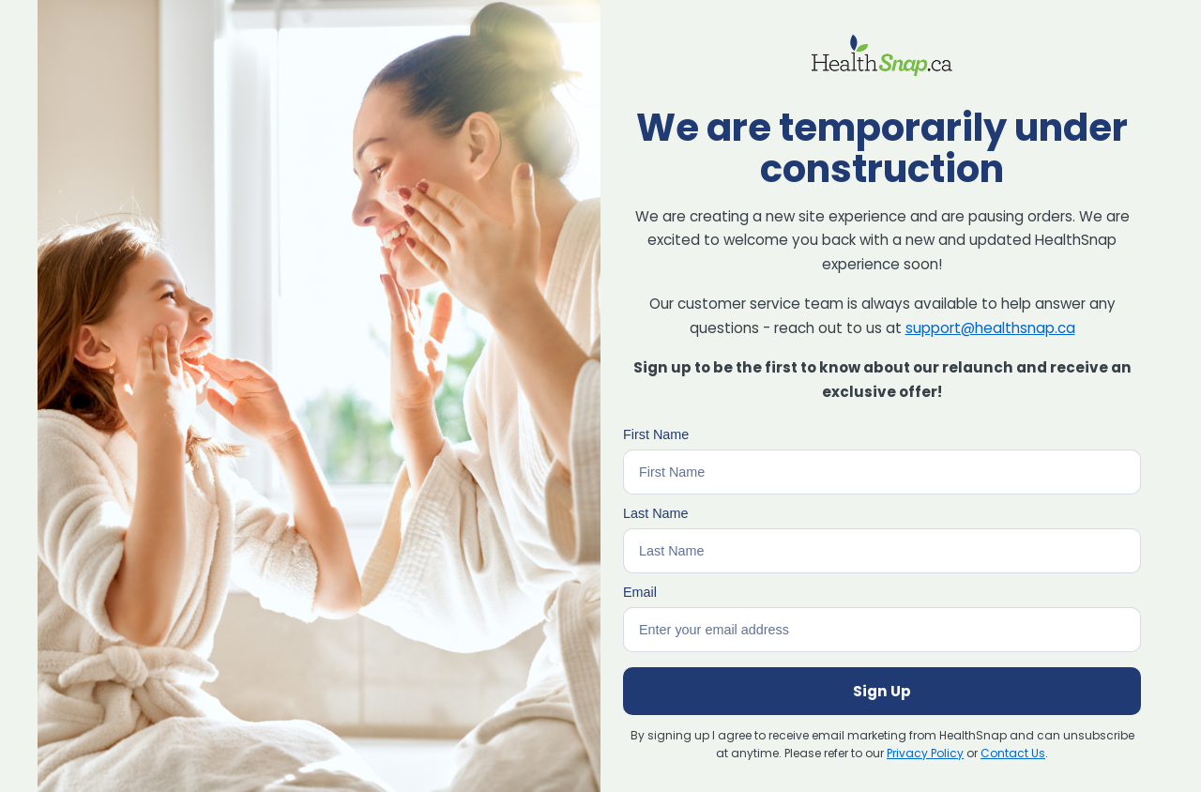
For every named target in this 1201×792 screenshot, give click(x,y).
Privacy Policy (925, 753)
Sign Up (882, 691)
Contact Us (1013, 753)
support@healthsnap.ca (990, 328)
